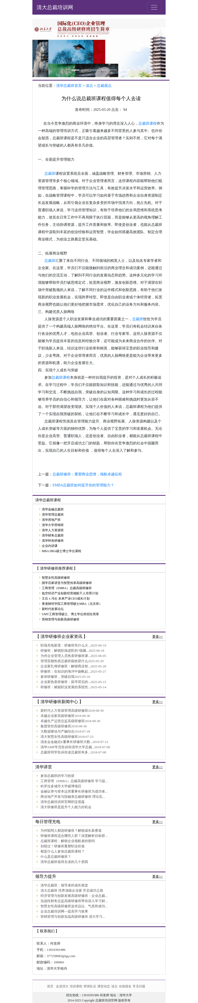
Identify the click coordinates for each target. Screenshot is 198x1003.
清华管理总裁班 (53, 514)
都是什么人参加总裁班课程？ (62, 851)
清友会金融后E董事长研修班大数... (66, 742)
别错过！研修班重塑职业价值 (62, 846)
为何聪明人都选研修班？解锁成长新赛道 (71, 830)
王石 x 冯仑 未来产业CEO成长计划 (66, 598)
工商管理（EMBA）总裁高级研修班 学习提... (74, 781)
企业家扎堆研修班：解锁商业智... (65, 666)
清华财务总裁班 (53, 535)
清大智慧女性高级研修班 (59, 737)
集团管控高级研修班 (55, 726)
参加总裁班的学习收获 (57, 776)
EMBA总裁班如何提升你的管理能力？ (83, 485)
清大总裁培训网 (55, 7)
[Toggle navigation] (154, 7)
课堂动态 (103, 986)
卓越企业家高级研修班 (57, 716)
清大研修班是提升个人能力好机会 (65, 807)
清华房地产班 (51, 520)
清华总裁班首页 (69, 86)
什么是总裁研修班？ (55, 857)
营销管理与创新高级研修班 (60, 619)
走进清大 (62, 986)
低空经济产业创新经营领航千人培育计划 (70, 593)
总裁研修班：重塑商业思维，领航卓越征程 (87, 474)
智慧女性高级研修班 (56, 577)
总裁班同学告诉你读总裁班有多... (65, 752)
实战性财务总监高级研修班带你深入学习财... (74, 901)
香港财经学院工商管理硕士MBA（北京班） (72, 604)
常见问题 (139, 986)
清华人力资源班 (53, 530)
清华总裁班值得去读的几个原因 (64, 862)
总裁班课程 (147, 123)
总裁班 (49, 174)
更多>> (157, 636)
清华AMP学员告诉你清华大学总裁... (67, 747)
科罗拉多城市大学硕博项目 (60, 786)
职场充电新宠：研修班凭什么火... (65, 645)
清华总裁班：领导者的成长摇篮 (64, 885)
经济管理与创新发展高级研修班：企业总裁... (74, 896)
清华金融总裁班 (53, 509)
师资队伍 (90, 986)
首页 (50, 986)
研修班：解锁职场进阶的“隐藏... (64, 650)
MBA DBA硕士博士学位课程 (61, 551)
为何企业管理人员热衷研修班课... (65, 656)
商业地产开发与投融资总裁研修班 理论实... (72, 797)
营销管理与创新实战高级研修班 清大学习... (72, 917)
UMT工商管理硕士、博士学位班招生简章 (70, 614)
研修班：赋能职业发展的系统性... (65, 687)
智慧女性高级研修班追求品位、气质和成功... (74, 906)
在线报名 (125, 986)
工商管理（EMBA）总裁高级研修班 (67, 588)
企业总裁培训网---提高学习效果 (64, 911)
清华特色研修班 (53, 540)
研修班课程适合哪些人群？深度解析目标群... (74, 836)
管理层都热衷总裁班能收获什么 (64, 661)
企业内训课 (49, 546)
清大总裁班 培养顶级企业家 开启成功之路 (71, 890)
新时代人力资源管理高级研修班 (64, 710)
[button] (42, 48)
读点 (89, 86)
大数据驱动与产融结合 (57, 731)
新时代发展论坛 (53, 609)
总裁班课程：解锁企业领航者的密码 (67, 841)
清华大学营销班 (53, 525)
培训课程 (76, 986)
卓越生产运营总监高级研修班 (62, 721)
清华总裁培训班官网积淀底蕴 (62, 802)
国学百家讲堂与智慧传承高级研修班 (67, 583)
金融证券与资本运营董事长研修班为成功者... (74, 791)
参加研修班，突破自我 (57, 677)
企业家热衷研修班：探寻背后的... (65, 682)
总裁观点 (104, 86)
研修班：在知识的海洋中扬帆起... (65, 671)
